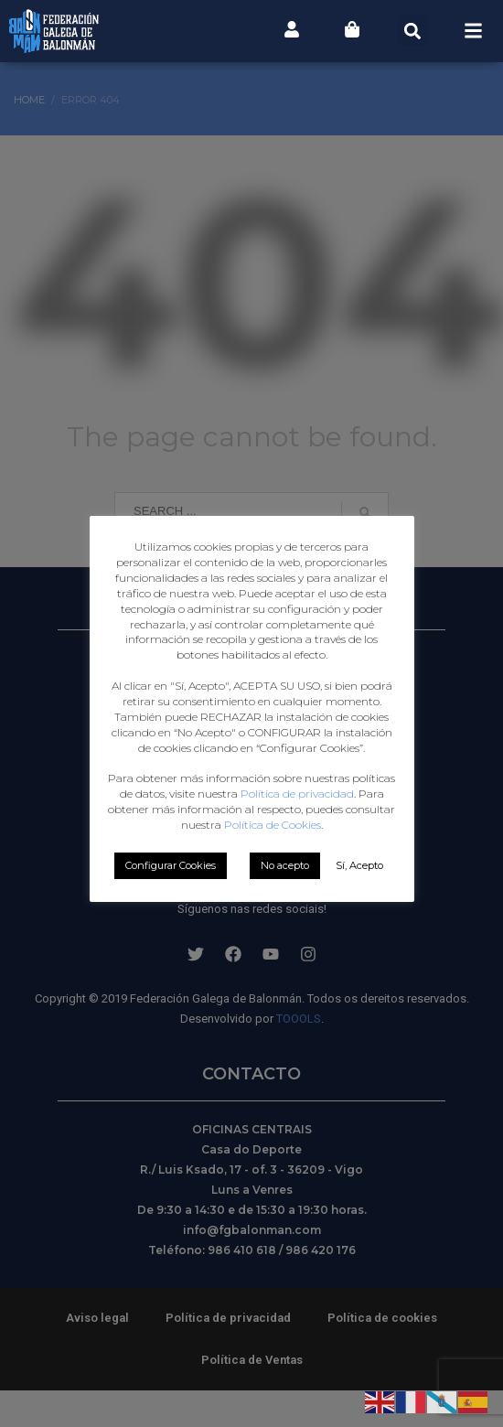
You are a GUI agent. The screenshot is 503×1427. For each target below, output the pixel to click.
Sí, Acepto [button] (359, 865)
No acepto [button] (285, 865)
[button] (413, 31)
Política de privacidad (297, 793)
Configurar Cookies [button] (170, 865)
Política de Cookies (272, 825)
